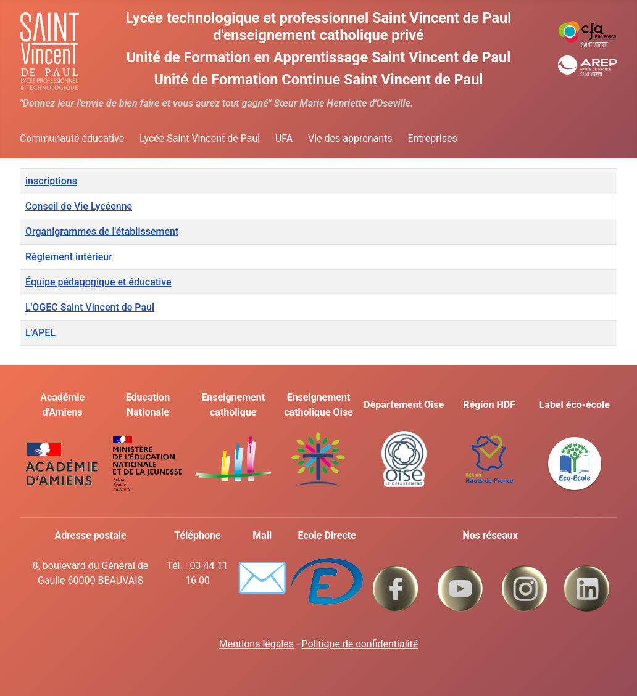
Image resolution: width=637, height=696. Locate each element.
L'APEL (40, 332)
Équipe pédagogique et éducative (98, 282)
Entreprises (432, 138)
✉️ (262, 577)
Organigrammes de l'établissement (101, 231)
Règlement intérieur (68, 257)
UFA (284, 138)
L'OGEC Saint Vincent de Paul (89, 307)
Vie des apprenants (350, 138)
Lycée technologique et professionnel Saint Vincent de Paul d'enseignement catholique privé (319, 26)
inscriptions (51, 181)
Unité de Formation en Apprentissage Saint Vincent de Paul (319, 57)
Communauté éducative (72, 138)
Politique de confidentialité (359, 644)
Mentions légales (256, 644)
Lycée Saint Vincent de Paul (199, 138)
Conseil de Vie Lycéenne (78, 206)
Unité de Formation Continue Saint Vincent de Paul (318, 79)
